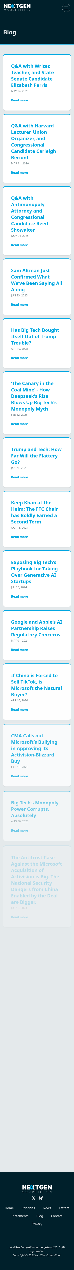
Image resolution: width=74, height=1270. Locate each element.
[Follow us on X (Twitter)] (34, 1198)
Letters (64, 1208)
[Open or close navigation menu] (66, 8)
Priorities (28, 1208)
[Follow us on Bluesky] (41, 1198)
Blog (39, 1216)
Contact (56, 1216)
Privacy (37, 1224)
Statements (20, 1216)
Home (9, 1208)
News (47, 1208)
